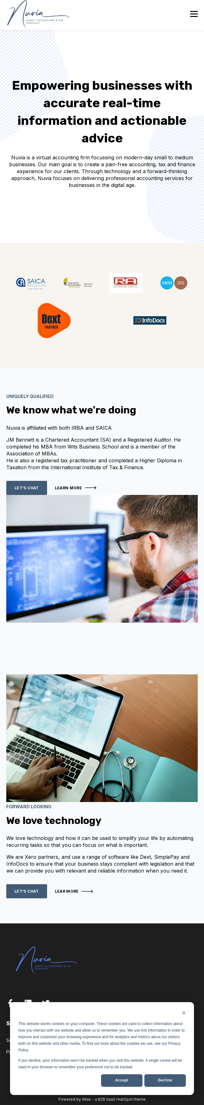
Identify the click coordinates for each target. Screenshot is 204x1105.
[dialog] (102, 1048)
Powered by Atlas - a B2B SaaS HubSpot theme (102, 1099)
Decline (165, 1080)
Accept (121, 1080)
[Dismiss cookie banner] (184, 1013)
